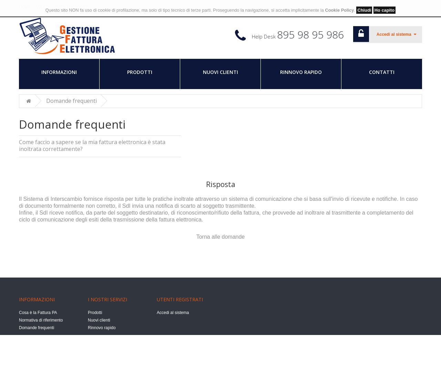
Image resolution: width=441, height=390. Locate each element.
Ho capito (384, 10)
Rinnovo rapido (301, 72)
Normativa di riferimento (41, 320)
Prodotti (139, 72)
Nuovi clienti (220, 72)
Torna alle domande (220, 236)
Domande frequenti (71, 101)
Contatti (381, 72)
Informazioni (59, 72)
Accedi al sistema (173, 312)
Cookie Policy (339, 10)
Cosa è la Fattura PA (38, 312)
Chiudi (364, 10)
